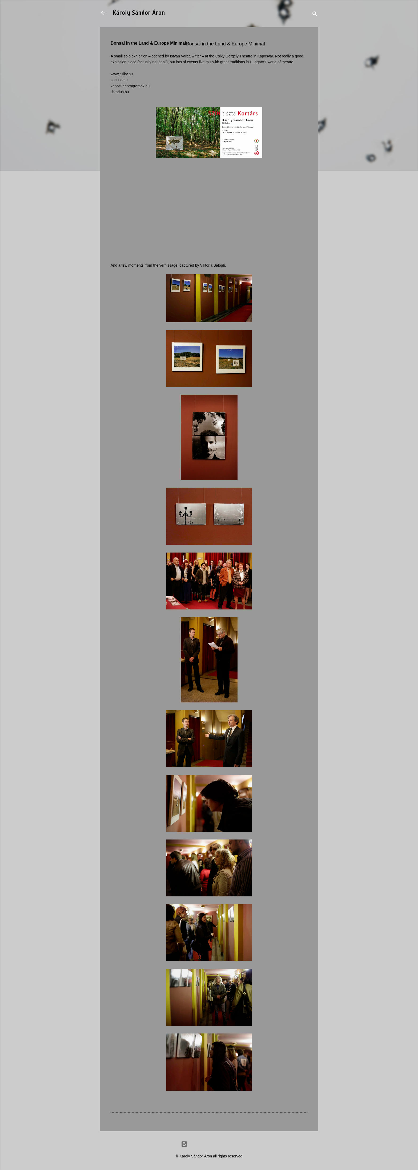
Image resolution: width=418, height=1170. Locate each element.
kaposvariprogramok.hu (130, 86)
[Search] (315, 14)
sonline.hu (119, 80)
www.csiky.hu (122, 74)
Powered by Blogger (209, 1144)
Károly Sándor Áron (139, 12)
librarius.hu (120, 92)
